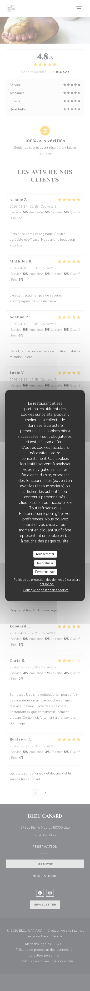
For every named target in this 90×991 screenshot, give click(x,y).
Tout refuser (45, 563)
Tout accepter (45, 554)
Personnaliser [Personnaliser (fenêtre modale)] (45, 572)
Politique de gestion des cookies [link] (46, 590)
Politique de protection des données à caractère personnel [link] (47, 581)
